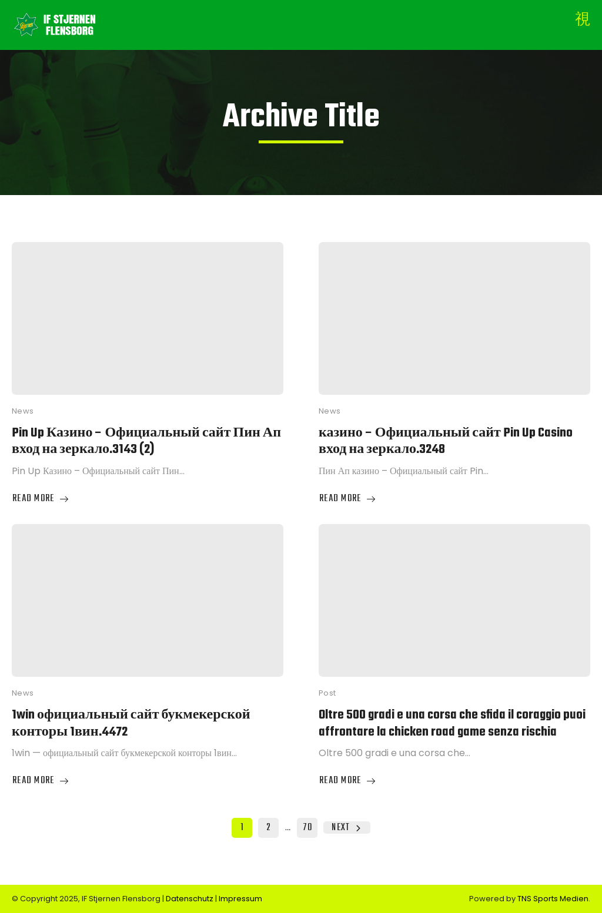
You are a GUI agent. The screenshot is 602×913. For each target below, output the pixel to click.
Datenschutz (190, 898)
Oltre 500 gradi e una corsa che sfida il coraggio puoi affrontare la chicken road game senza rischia (452, 723)
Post (327, 693)
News (23, 411)
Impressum (240, 898)
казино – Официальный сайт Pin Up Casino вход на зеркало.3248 (446, 441)
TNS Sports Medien (552, 898)
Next (346, 827)
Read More (40, 499)
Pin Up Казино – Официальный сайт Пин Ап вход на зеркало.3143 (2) (146, 441)
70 (308, 827)
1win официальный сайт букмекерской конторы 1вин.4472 (131, 723)
